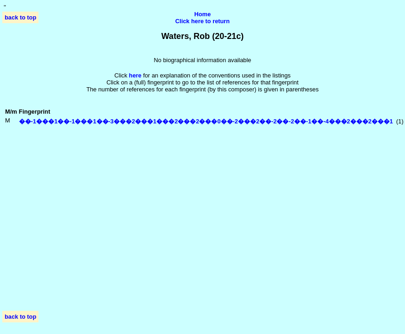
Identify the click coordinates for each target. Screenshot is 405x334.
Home (202, 14)
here (135, 75)
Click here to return (202, 21)
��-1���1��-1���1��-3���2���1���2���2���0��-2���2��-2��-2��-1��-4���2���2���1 (206, 121)
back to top (20, 17)
